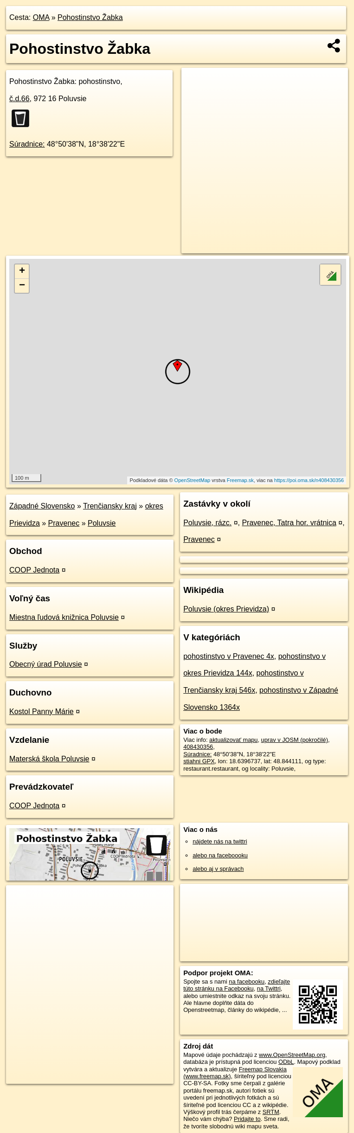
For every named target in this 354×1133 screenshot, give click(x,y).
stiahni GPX (199, 761)
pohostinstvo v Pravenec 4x (228, 656)
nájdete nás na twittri (220, 841)
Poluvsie (102, 523)
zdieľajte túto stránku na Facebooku (236, 985)
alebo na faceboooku (220, 855)
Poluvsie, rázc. (207, 523)
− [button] (22, 286)
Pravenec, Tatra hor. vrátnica (289, 523)
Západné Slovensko (42, 506)
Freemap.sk (240, 480)
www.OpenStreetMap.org (292, 1054)
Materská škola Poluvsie (49, 759)
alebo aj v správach (218, 868)
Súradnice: (27, 144)
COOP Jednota (34, 570)
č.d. (19, 99)
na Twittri (269, 988)
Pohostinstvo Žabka (90, 17)
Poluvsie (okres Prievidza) (226, 609)
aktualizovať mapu (233, 739)
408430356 (198, 746)
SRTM (271, 1111)
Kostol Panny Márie (41, 711)
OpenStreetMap (192, 480)
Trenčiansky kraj (110, 506)
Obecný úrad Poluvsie (45, 664)
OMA (41, 17)
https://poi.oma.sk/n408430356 (309, 480)
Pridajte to (247, 1118)
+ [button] (22, 271)
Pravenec (64, 523)
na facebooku (246, 981)
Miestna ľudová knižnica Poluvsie (64, 617)
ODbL (286, 1061)
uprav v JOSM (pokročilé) (294, 739)
